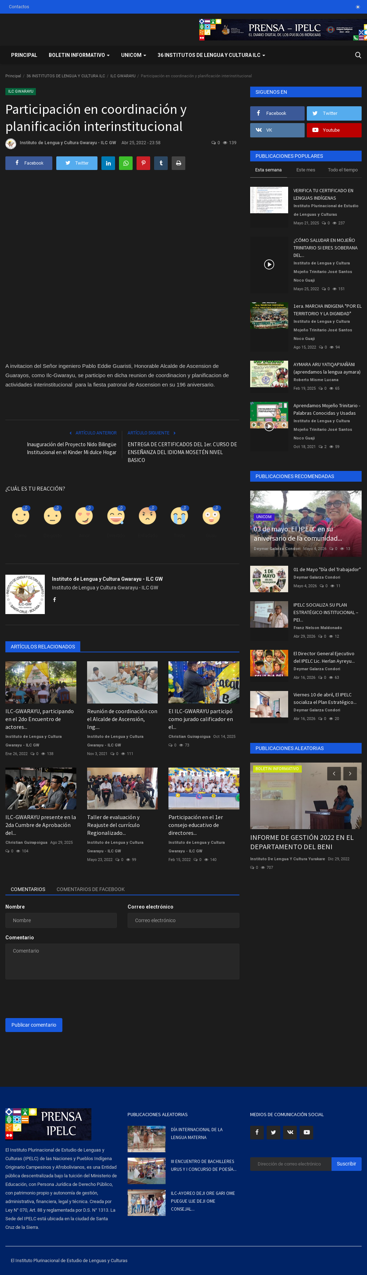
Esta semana (268, 169)
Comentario (19, 937)
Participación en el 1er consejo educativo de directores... (195, 824)
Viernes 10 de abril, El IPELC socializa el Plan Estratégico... (325, 698)
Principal (24, 55)
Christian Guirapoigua (189, 736)
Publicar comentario (33, 1025)
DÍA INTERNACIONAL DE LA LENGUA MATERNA (197, 1133)
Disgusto (52, 535)
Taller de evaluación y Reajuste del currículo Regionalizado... (113, 824)
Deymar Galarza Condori (277, 548)
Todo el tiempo (343, 169)
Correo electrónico (150, 907)
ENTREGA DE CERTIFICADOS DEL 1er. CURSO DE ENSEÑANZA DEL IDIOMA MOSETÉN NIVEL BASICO (182, 452)
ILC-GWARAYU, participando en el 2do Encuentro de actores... (39, 718)
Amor (84, 535)
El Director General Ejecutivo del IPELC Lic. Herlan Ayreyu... (324, 657)
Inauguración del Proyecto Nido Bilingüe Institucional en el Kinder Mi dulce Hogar (71, 448)
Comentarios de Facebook (91, 889)
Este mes (305, 169)
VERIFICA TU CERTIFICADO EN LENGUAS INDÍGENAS (323, 194)
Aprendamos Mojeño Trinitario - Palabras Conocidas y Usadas (327, 409)
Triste (179, 535)
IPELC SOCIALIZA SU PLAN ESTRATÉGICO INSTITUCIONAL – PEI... (326, 612)
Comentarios (28, 889)
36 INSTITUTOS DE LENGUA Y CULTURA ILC (66, 76)
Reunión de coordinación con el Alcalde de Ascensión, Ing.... (122, 718)
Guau (211, 535)
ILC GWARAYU (122, 76)
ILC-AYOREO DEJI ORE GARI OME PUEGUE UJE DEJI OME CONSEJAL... (203, 1201)
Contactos (19, 6)
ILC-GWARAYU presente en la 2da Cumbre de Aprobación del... (40, 824)
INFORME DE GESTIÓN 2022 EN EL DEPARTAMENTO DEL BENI (302, 842)
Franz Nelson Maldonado (318, 628)
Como (21, 535)
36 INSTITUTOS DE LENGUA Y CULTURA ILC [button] (211, 55)
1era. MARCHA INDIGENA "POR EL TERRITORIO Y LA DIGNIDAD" (328, 310)
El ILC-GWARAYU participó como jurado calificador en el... (200, 718)
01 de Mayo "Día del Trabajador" (327, 569)
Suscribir (346, 1164)
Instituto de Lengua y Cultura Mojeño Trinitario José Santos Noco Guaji (323, 272)
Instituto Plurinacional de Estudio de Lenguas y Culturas (326, 210)
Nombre (15, 907)
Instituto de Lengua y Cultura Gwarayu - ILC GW (60, 143)
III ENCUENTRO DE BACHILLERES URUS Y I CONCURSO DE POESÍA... (204, 1165)
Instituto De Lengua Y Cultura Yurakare (287, 859)
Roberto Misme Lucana (316, 380)
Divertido (116, 535)
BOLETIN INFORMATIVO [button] (79, 55)
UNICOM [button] (133, 55)
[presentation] (59, 999)
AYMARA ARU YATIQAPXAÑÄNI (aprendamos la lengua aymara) (327, 368)
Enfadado (147, 535)
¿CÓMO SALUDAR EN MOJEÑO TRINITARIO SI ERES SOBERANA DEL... (326, 247)
